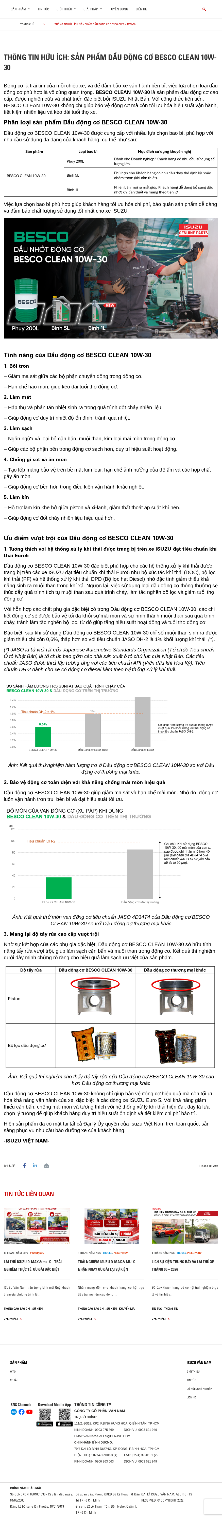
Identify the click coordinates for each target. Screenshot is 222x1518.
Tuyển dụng (118, 9)
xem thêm (13, 1319)
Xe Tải (14, 1380)
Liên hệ (141, 9)
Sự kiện (37, 1308)
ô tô (13, 1371)
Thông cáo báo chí (17, 1308)
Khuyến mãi (127, 1308)
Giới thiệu (193, 1371)
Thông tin (171, 1308)
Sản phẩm (18, 1362)
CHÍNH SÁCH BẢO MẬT (26, 1488)
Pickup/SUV (37, 1253)
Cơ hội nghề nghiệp (199, 1389)
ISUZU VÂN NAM (199, 1362)
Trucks (107, 1253)
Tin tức (43, 9)
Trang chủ (27, 24)
